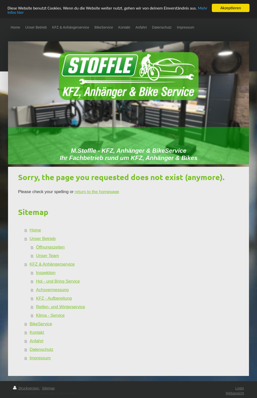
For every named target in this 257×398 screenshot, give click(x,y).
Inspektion (45, 272)
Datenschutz (41, 349)
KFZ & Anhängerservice (52, 264)
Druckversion (26, 388)
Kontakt (37, 332)
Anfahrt (36, 341)
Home (35, 230)
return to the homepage (97, 191)
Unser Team (47, 255)
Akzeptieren (230, 8)
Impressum (40, 358)
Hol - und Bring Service (58, 281)
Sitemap (48, 388)
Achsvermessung (52, 289)
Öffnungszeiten (50, 247)
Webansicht (235, 393)
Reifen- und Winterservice (60, 306)
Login (239, 388)
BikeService (41, 324)
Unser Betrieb (43, 238)
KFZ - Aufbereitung (54, 298)
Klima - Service (50, 315)
